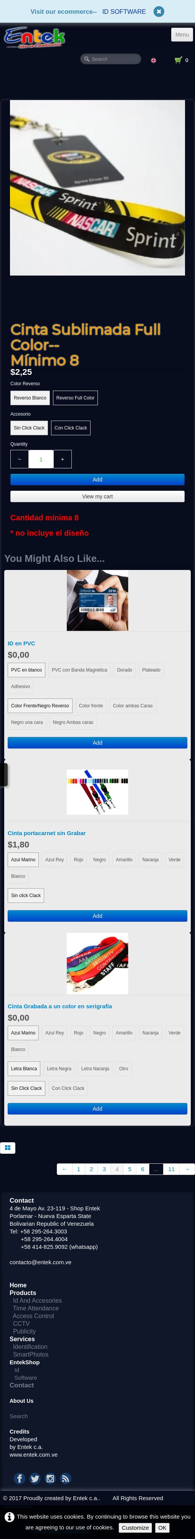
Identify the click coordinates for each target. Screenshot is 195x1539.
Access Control (35, 1316)
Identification (32, 1346)
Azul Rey (54, 859)
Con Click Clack (71, 428)
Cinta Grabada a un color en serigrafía (60, 1006)
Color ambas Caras (132, 706)
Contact (22, 1385)
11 (171, 1169)
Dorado (124, 670)
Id (17, 1370)
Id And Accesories (37, 1300)
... (156, 1169)
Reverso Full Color (75, 398)
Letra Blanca (24, 1068)
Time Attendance (36, 1308)
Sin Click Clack (29, 428)
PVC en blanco (26, 670)
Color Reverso (25, 383)
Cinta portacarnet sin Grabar (47, 833)
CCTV (24, 1323)
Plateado (151, 670)
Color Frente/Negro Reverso (40, 706)
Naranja (150, 859)
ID (105, 11)
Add (97, 479)
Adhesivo (20, 686)
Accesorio (20, 414)
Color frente (91, 706)
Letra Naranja (95, 1068)
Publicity (24, 1331)
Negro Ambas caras (73, 722)
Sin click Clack (26, 895)
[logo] (33, 37)
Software (26, 1377)
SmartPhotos (30, 1354)
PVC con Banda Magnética (79, 670)
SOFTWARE (128, 11)
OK (162, 1527)
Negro (99, 859)
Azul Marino (23, 859)
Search (19, 1416)
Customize (135, 1527)
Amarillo (124, 859)
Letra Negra (59, 1068)
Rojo (78, 859)
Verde (174, 859)
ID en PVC (21, 643)
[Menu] (182, 35)
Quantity (19, 444)
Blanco (18, 876)
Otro (123, 1068)
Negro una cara (27, 722)
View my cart (97, 496)
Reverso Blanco (30, 398)
